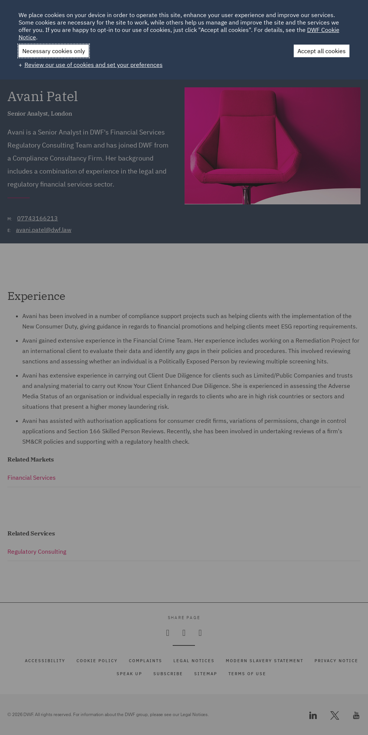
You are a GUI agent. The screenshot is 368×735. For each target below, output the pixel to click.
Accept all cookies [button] (321, 51)
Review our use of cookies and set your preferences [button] (94, 64)
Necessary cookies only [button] (53, 51)
